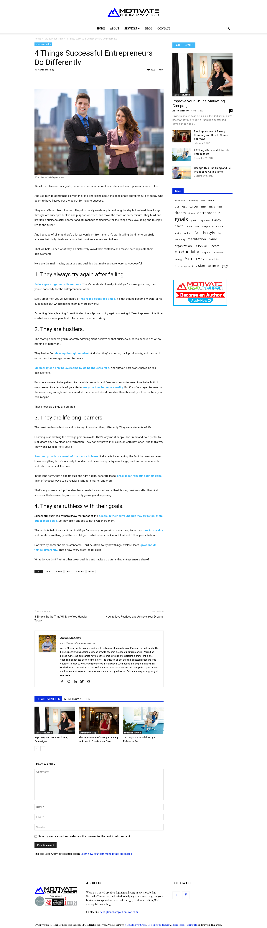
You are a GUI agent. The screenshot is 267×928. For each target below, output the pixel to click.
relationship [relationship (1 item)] (218, 252)
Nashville (129, 924)
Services (132, 28)
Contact (163, 28)
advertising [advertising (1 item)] (192, 200)
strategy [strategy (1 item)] (178, 259)
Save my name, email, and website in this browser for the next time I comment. (84, 836)
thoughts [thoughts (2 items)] (212, 259)
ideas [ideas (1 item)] (197, 226)
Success (80, 571)
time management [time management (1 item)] (184, 266)
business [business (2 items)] (181, 206)
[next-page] (42, 748)
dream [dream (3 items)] (180, 213)
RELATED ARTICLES (48, 698)
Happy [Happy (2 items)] (216, 220)
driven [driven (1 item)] (191, 213)
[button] (228, 29)
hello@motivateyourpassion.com (119, 912)
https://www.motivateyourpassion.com (78, 643)
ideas (69, 571)
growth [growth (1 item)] (194, 220)
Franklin (166, 924)
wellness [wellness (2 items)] (214, 266)
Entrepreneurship (53, 38)
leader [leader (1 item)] (187, 233)
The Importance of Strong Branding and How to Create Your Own (211, 135)
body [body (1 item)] (202, 200)
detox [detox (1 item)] (220, 206)
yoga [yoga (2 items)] (225, 266)
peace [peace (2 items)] (215, 246)
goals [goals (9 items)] (181, 219)
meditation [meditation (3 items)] (196, 239)
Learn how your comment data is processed (106, 853)
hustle (59, 571)
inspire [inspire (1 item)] (219, 226)
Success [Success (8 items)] (194, 258)
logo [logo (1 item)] (220, 233)
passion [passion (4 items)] (201, 245)
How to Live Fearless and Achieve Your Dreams (135, 616)
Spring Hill (192, 924)
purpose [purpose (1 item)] (206, 252)
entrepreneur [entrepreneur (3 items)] (208, 213)
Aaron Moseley (46, 69)
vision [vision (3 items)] (200, 265)
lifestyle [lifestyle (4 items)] (207, 232)
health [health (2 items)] (179, 226)
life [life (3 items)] (195, 232)
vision (91, 571)
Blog (148, 28)
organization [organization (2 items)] (183, 246)
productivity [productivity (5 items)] (187, 252)
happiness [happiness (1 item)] (205, 220)
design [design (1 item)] (212, 206)
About (114, 28)
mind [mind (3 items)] (213, 239)
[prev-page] (36, 748)
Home (101, 28)
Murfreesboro (178, 924)
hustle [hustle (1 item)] (189, 226)
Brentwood (140, 924)
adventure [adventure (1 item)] (180, 200)
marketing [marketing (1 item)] (180, 239)
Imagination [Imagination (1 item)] (208, 226)
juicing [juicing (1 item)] (178, 233)
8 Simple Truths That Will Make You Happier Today (60, 618)
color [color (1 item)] (203, 206)
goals (49, 571)
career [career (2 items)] (193, 206)
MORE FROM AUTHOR (77, 698)
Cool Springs (154, 924)
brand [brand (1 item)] (211, 200)
